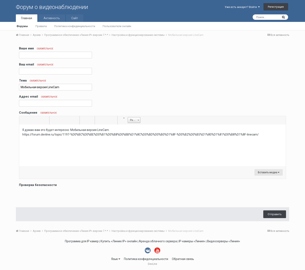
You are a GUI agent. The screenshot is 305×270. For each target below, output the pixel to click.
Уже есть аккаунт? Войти (242, 7)
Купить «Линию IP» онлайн (119, 241)
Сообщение (38, 112)
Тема (32, 80)
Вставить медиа (268, 172)
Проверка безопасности (38, 185)
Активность (52, 18)
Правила (41, 26)
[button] (23, 120)
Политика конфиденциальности (74, 26)
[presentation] (50, 196)
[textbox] (152, 145)
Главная (26, 18)
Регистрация (276, 6)
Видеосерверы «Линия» (223, 241)
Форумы (22, 26)
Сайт (74, 18)
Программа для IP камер (82, 241)
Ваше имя (36, 48)
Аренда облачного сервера (158, 241)
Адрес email (38, 96)
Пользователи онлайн (117, 26)
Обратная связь (183, 259)
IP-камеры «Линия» (192, 241)
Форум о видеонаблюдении (52, 7)
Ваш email (36, 64)
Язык (115, 259)
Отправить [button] (275, 214)
